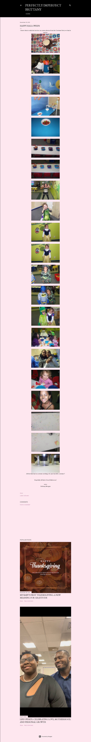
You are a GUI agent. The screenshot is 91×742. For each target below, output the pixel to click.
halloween (26, 495)
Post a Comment (25, 504)
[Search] (70, 5)
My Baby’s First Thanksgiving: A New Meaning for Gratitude (40, 596)
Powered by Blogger (45, 736)
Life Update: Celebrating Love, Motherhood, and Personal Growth (45, 720)
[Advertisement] (45, 522)
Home (28, 14)
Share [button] (21, 493)
